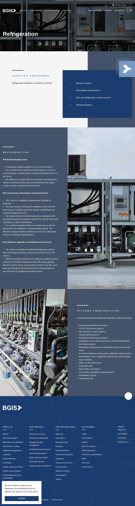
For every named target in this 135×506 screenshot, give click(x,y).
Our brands (7, 463)
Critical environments (37, 434)
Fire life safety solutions (38, 453)
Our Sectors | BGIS (65, 427)
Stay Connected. (12, 495)
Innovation (7, 454)
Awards (5, 434)
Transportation (60, 475)
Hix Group (85, 463)
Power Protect (87, 467)
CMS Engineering (88, 450)
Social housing (61, 467)
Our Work (67, 10)
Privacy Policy (43, 500)
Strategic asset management (40, 466)
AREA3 (84, 442)
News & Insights (94, 10)
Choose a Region (121, 5)
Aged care (59, 434)
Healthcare (59, 459)
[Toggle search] (131, 10)
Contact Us (119, 10)
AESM (84, 434)
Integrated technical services (40, 449)
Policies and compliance (12, 471)
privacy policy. (32, 492)
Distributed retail (61, 442)
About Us (23, 10)
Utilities (58, 479)
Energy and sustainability (38, 438)
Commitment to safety (11, 446)
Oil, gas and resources (63, 463)
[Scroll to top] (128, 396)
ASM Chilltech (87, 438)
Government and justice (64, 454)
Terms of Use (57, 500)
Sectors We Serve (52, 10)
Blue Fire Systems (89, 446)
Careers (108, 10)
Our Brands (88, 427)
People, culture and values (13, 467)
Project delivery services (38, 458)
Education (59, 446)
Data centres (60, 438)
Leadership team (9, 459)
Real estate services (36, 462)
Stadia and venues (62, 471)
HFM (84, 459)
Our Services (35, 10)
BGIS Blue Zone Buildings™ (13, 442)
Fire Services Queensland (91, 454)
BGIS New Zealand (10, 438)
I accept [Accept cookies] (22, 498)
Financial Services (62, 450)
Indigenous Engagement (12, 450)
